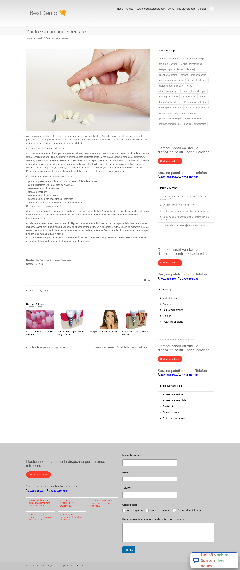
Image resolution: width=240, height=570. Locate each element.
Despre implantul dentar (171, 69)
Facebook (167, 136)
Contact (202, 9)
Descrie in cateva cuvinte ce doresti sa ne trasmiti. (153, 519)
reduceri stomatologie (170, 124)
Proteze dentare (193, 118)
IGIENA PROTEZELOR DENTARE (180, 205)
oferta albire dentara (197, 80)
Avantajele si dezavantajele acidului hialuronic (185, 225)
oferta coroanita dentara (171, 85)
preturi (203, 96)
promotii (192, 113)
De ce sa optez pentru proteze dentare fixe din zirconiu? (184, 218)
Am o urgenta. (135, 510)
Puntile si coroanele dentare (57, 38)
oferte (189, 85)
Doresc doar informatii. (190, 510)
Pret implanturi (189, 96)
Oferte (171, 9)
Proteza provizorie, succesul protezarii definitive (186, 211)
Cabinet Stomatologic (193, 58)
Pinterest (195, 136)
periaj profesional (190, 91)
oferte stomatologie (168, 91)
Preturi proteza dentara (195, 102)
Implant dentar (198, 75)
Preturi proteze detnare (170, 107)
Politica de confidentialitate (74, 566)
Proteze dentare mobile (174, 400)
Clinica (129, 9)
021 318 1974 (169, 177)
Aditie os (167, 304)
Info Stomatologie (186, 9)
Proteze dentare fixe (173, 394)
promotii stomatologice (170, 118)
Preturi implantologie (173, 322)
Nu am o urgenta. (160, 510)
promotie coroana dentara (172, 113)
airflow (162, 58)
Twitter (160, 136)
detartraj (190, 69)
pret (204, 91)
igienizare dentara (168, 75)
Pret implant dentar (168, 96)
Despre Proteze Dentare (55, 260)
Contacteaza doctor (170, 161)
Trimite (129, 549)
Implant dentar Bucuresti (171, 80)
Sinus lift (167, 316)
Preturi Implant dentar (170, 102)
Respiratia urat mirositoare (103, 331)
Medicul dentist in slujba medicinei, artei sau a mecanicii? (184, 197)
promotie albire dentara (197, 107)
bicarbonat (174, 58)
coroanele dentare (40, 136)
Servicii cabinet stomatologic (150, 9)
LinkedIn (174, 136)
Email (126, 472)
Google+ (181, 136)
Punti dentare (169, 406)
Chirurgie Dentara (168, 64)
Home (120, 9)
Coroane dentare (171, 412)
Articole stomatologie (34, 38)
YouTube (188, 136)
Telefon (127, 487)
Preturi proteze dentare (174, 418)
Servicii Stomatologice (195, 124)
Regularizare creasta (173, 310)
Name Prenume (132, 455)
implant (184, 75)
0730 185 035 (190, 177)
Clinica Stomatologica (191, 64)
